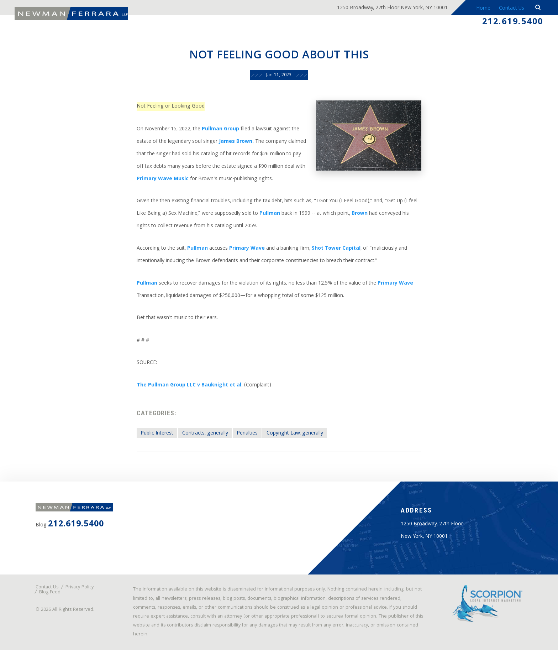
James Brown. (236, 141)
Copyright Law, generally (295, 433)
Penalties (247, 433)
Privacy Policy (79, 587)
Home (482, 8)
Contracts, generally (205, 433)
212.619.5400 (512, 23)
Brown (360, 213)
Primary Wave (247, 248)
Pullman (269, 213)
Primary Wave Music (163, 179)
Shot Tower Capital (336, 248)
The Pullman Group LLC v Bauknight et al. (190, 385)
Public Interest (157, 433)
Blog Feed (49, 592)
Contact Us (511, 8)
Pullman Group (220, 129)
